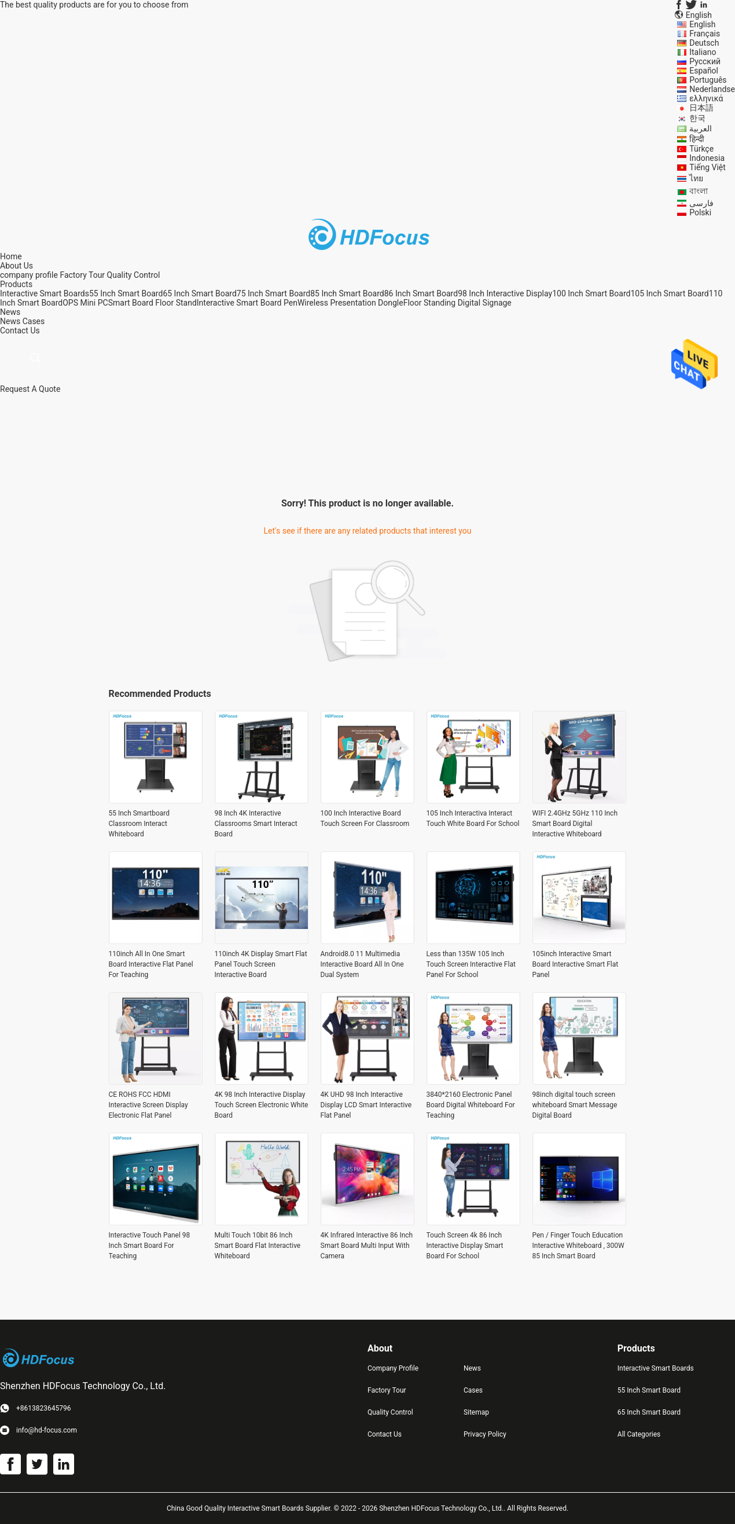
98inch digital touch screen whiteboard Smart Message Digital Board (575, 1104)
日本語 (701, 107)
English (702, 24)
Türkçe (701, 148)
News (10, 321)
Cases (34, 321)
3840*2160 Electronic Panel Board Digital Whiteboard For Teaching (471, 1104)
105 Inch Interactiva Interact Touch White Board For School (473, 818)
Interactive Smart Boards (44, 293)
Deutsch (704, 42)
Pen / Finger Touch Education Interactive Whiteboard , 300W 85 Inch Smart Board (578, 1245)
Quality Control (133, 275)
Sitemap (476, 1412)
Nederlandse (712, 89)
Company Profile (393, 1368)
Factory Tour (82, 275)
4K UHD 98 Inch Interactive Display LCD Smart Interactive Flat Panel (366, 1104)
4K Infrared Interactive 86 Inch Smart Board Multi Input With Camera (367, 1245)
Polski (700, 212)
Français (704, 33)
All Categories (639, 1434)
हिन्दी (696, 139)
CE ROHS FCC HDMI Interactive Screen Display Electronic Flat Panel (148, 1104)
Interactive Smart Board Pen (247, 302)
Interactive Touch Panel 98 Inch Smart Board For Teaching (149, 1245)
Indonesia (707, 158)
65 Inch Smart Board (199, 293)
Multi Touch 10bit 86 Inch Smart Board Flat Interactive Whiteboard (258, 1245)
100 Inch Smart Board (591, 293)
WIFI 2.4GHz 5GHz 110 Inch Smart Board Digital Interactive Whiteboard (575, 823)
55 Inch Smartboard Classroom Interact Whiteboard (139, 823)
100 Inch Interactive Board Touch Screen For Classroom (365, 818)
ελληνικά (706, 98)
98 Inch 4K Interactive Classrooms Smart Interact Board (256, 823)
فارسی (701, 203)
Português (707, 80)
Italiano (702, 52)
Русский (705, 61)
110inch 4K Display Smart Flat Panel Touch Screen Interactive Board (261, 964)
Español (703, 70)
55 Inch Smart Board (126, 293)
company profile (29, 275)
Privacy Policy (485, 1434)
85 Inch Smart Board (347, 293)
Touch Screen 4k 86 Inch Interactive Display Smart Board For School (465, 1245)
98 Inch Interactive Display (505, 293)
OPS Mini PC (85, 302)
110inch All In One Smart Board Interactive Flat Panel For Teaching (151, 964)
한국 (697, 118)
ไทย (696, 178)
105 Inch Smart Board (669, 293)
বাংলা (698, 191)
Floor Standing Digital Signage (457, 302)
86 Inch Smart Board (421, 293)
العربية (700, 128)
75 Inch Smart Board (273, 293)
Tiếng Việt (707, 167)
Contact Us (385, 1434)
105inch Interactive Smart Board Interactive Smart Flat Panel (575, 964)
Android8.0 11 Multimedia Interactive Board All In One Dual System (362, 964)
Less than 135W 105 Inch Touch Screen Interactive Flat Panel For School (471, 964)
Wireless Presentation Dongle (350, 302)
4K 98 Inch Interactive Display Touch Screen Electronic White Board (261, 1104)
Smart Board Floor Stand (152, 302)
